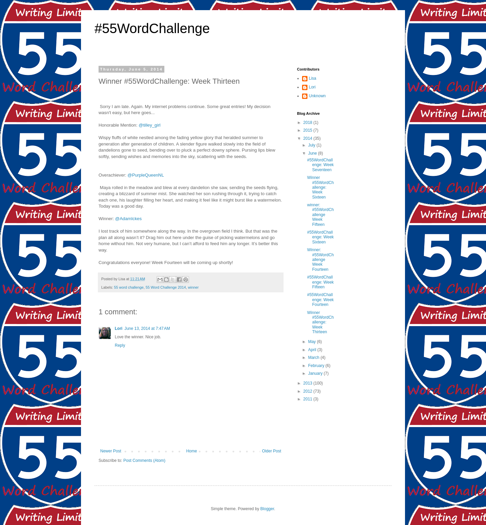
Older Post (271, 451)
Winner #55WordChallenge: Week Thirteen (320, 322)
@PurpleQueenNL (146, 175)
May (312, 341)
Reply (120, 345)
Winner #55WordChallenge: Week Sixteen (320, 187)
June (313, 153)
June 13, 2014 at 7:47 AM (147, 328)
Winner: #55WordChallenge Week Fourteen (320, 259)
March (314, 357)
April (312, 349)
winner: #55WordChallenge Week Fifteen (320, 215)
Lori (119, 328)
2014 (308, 138)
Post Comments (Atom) (144, 460)
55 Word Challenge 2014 (165, 287)
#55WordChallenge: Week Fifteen (320, 282)
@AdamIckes (128, 218)
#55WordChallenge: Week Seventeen (320, 165)
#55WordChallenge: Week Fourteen (320, 299)
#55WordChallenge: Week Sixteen (320, 237)
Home (191, 451)
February (316, 365)
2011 (308, 399)
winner (193, 287)
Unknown (317, 96)
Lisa (312, 78)
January (316, 373)
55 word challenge (129, 287)
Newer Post (110, 451)
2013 (308, 383)
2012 (308, 391)
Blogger (267, 508)
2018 (308, 122)
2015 (308, 130)
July (312, 145)
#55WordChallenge (152, 28)
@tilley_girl (150, 125)
